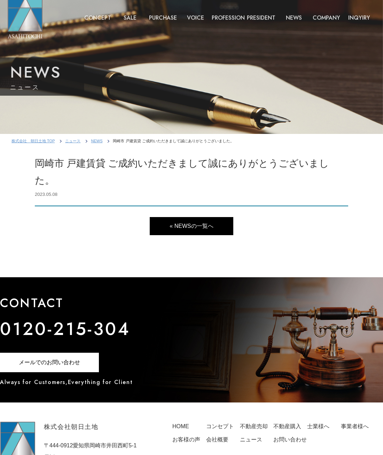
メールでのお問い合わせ (49, 362)
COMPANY (326, 14)
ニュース (72, 141)
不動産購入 (287, 426)
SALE (130, 14)
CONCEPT (97, 14)
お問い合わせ (290, 439)
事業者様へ (355, 426)
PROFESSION (228, 14)
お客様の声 (186, 439)
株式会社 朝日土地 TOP (33, 141)
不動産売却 (254, 426)
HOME (180, 426)
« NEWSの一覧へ (191, 226)
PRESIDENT (261, 14)
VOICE (195, 14)
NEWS (294, 14)
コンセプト (220, 426)
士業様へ (318, 426)
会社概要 (217, 439)
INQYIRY (359, 14)
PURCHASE (163, 14)
